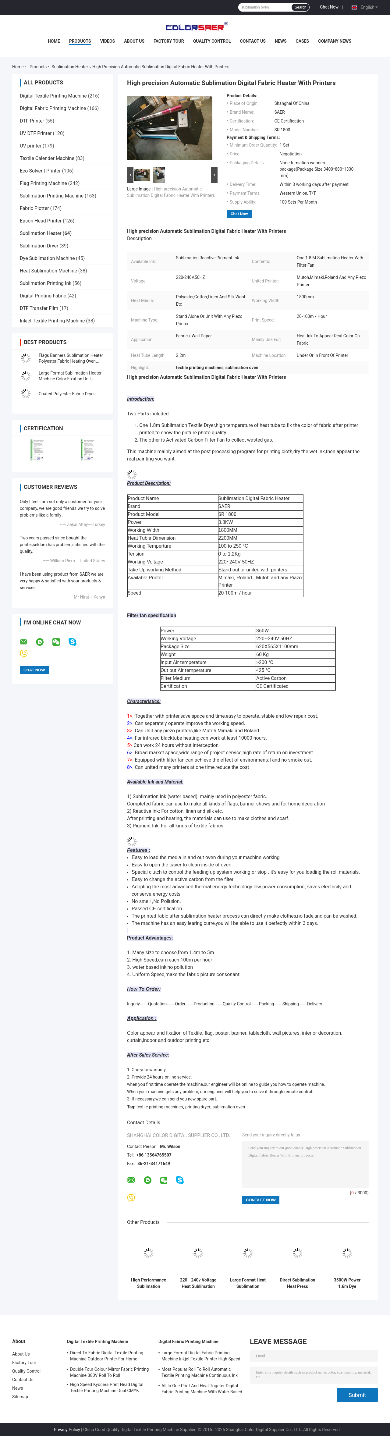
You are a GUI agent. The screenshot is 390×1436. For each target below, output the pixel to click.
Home (54, 41)
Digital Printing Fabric (43, 296)
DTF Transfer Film (39, 308)
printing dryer (197, 1106)
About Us (134, 41)
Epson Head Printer (41, 221)
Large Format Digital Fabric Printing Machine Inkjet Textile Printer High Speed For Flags (200, 1356)
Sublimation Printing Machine (51, 196)
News (281, 41)
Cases (302, 41)
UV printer (30, 146)
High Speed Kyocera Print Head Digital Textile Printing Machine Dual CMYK (106, 1387)
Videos (107, 41)
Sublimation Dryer (39, 246)
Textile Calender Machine (47, 158)
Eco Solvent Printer (40, 171)
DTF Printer (32, 121)
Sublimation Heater (69, 66)
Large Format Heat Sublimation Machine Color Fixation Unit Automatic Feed (248, 1283)
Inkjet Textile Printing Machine (52, 321)
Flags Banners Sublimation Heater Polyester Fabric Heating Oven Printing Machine (71, 361)
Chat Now (329, 7)
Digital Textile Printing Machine (53, 96)
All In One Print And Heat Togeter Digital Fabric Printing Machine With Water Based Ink (201, 1389)
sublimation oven (229, 1106)
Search (300, 7)
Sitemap (20, 1396)
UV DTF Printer (36, 133)
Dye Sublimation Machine (47, 258)
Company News (334, 41)
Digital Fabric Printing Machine (53, 108)
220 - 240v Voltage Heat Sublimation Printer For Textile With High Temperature (198, 1283)
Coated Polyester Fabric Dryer (67, 393)
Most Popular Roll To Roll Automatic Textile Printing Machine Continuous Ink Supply (199, 1373)
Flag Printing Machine (43, 183)
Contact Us (253, 41)
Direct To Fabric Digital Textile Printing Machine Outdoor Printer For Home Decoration (106, 1356)
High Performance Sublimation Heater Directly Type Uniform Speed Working (148, 1283)
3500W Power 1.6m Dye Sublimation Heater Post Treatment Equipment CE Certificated (347, 1283)
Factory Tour (169, 41)
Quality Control (212, 41)
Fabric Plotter (34, 208)
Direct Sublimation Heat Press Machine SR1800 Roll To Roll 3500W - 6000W (297, 1283)
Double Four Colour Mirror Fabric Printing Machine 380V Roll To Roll (109, 1372)
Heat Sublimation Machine (48, 271)
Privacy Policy (67, 1429)
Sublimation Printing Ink (45, 283)
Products (80, 41)
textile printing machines (159, 1106)
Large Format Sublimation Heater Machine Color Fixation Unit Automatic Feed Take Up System (70, 379)
